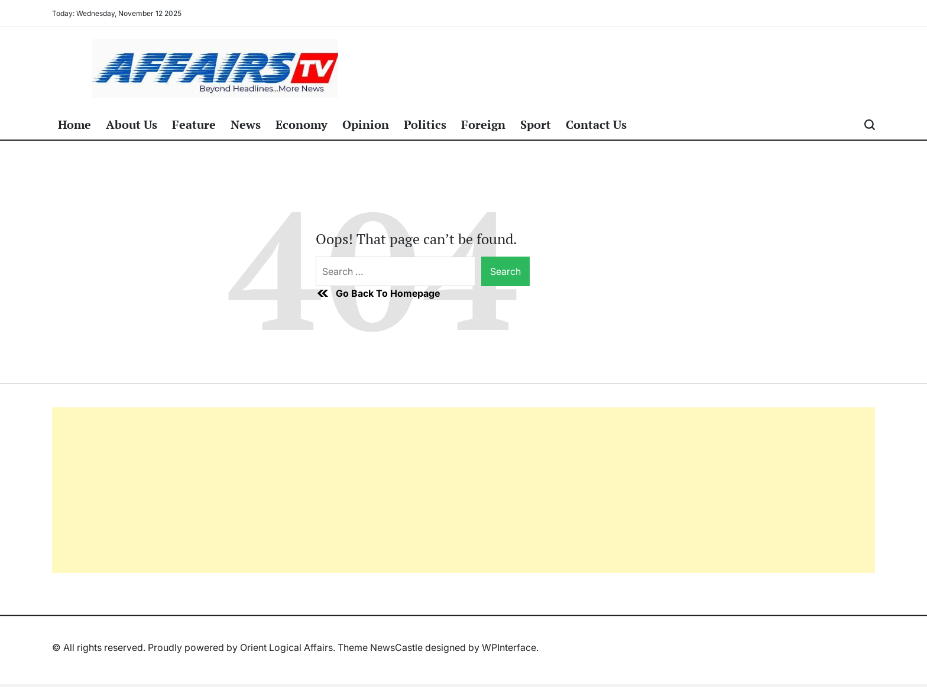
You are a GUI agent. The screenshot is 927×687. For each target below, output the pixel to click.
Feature (194, 124)
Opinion (365, 124)
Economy (301, 124)
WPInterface (509, 647)
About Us (131, 124)
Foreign (483, 124)
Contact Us (596, 124)
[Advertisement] (406, 490)
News (246, 124)
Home (74, 124)
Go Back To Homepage (378, 293)
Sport (535, 124)
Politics (425, 124)
